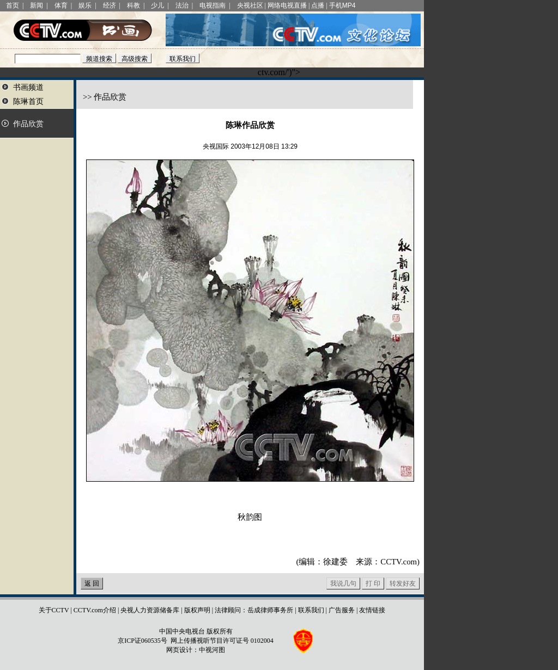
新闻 (36, 5)
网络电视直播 (287, 5)
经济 (109, 5)
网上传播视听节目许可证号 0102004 (222, 640)
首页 (12, 5)
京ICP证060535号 (142, 640)
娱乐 (85, 5)
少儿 (157, 5)
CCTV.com (398, 561)
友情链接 (372, 610)
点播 (317, 5)
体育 (61, 5)
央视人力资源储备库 (149, 610)
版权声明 (197, 610)
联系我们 (311, 610)
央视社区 (250, 5)
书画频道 (28, 87)
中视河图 (212, 650)
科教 (133, 5)
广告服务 (342, 610)
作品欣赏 (28, 124)
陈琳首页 (28, 101)
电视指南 (212, 5)
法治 (182, 5)
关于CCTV (54, 610)
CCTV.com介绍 (95, 610)
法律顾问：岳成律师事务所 (254, 610)
